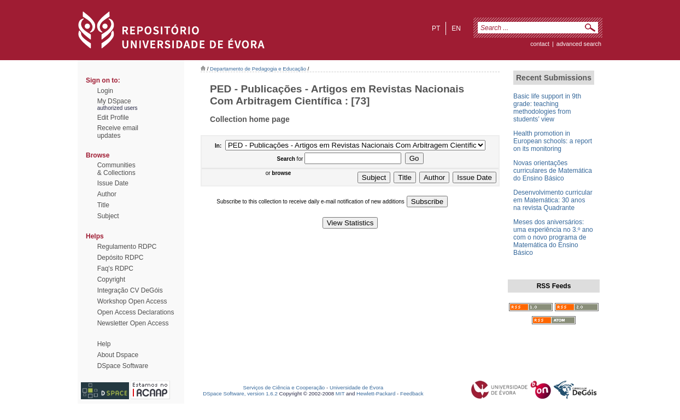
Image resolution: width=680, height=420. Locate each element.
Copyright (111, 279)
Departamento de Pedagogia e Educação (258, 69)
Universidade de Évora (356, 387)
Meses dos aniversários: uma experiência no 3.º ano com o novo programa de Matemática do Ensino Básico (553, 237)
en (456, 28)
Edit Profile (113, 117)
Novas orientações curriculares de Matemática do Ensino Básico (552, 170)
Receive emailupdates (117, 131)
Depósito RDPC (120, 257)
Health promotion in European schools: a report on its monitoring (552, 141)
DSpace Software (122, 366)
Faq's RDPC (115, 268)
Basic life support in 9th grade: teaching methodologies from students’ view (547, 107)
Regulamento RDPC (127, 246)
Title (103, 205)
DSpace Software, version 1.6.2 (240, 393)
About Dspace (117, 355)
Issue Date (112, 183)
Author (106, 194)
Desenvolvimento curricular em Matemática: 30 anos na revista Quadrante (553, 200)
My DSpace (114, 101)
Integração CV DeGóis (130, 290)
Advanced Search (578, 43)
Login (105, 91)
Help (104, 344)
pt (436, 28)
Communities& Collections (116, 169)
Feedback (412, 393)
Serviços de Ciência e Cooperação (284, 387)
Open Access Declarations (135, 312)
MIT (340, 393)
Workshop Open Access (132, 301)
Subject (108, 216)
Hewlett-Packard (375, 393)
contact (539, 43)
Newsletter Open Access (133, 323)
